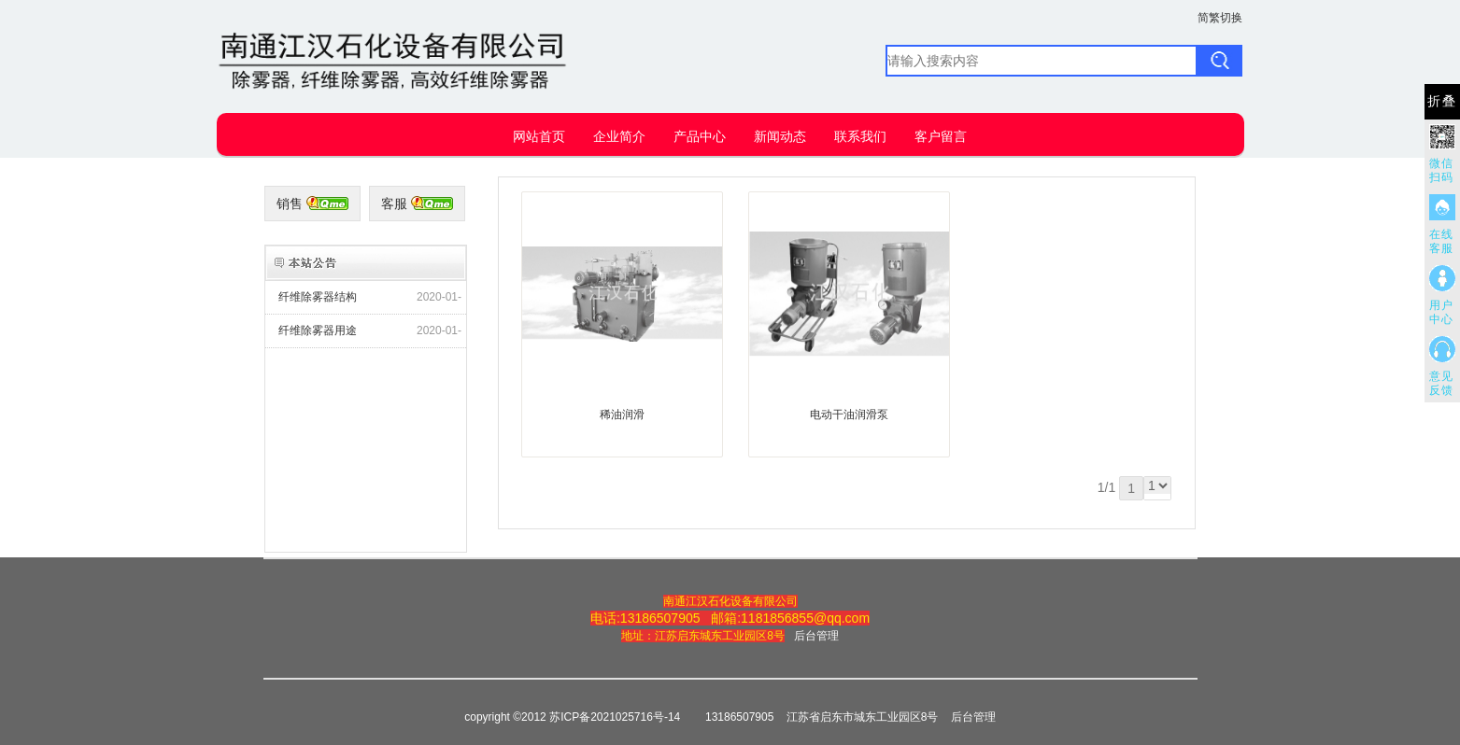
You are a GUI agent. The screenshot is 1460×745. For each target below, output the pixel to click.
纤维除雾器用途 (317, 330)
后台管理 (816, 635)
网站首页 (539, 136)
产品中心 (699, 136)
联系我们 (860, 136)
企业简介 (619, 136)
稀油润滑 (622, 414)
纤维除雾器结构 (317, 296)
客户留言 (940, 136)
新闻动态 (780, 136)
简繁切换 (1220, 17)
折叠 (1442, 101)
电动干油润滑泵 (849, 414)
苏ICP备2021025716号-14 (614, 717)
